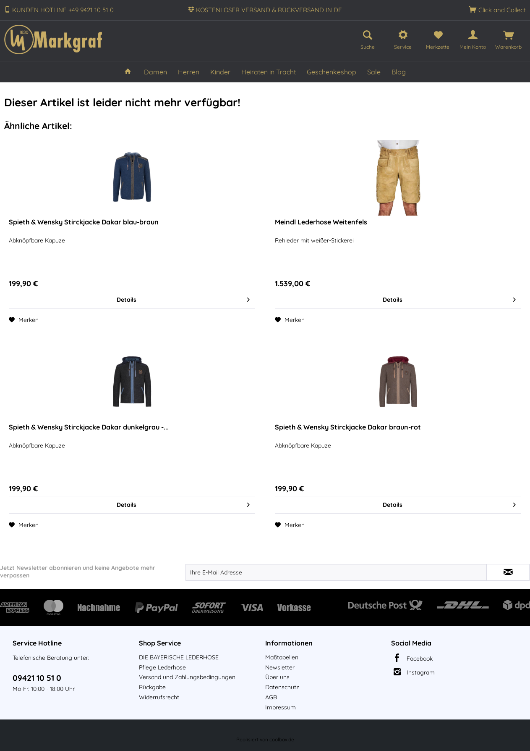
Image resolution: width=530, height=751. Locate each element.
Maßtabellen (281, 657)
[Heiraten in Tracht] (268, 71)
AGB (271, 697)
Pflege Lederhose (162, 667)
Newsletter (280, 667)
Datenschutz (282, 687)
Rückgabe (152, 687)
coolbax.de (281, 739)
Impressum (280, 707)
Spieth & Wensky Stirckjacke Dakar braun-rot (348, 427)
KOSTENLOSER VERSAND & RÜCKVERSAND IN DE (269, 10)
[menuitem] (367, 38)
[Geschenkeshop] (331, 71)
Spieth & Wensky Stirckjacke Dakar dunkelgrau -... (89, 427)
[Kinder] (220, 71)
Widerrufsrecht (159, 697)
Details (183, 298)
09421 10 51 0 (37, 678)
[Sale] (374, 71)
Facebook (420, 658)
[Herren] (188, 71)
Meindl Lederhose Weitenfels (321, 222)
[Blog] (398, 71)
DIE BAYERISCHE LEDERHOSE (179, 657)
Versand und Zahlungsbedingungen (187, 677)
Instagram (421, 672)
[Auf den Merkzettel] (24, 320)
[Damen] (155, 71)
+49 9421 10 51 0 (91, 10)
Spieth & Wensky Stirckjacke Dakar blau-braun (84, 222)
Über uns (277, 677)
